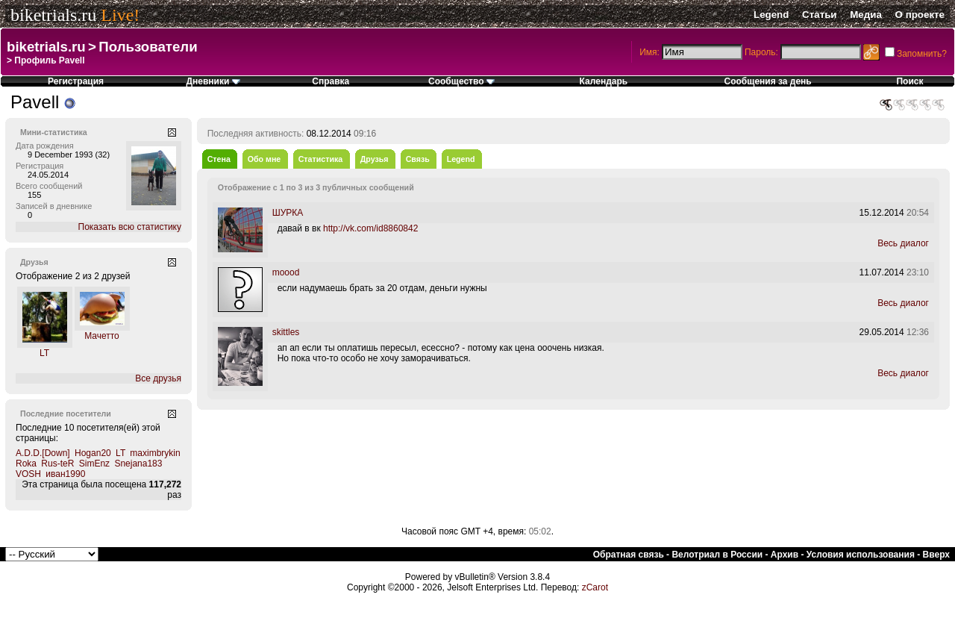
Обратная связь (628, 554)
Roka (26, 463)
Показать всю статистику (129, 227)
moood (286, 272)
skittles (286, 332)
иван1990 (65, 474)
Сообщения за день (768, 81)
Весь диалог (903, 243)
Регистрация (76, 81)
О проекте (920, 14)
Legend (771, 14)
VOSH (28, 474)
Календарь (604, 81)
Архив (784, 554)
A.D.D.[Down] (43, 453)
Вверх (936, 554)
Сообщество (461, 81)
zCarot (595, 587)
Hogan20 (93, 453)
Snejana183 (138, 463)
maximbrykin (155, 453)
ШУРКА (288, 213)
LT (44, 353)
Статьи (819, 14)
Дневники (212, 81)
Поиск (909, 81)
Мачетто (101, 336)
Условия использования (861, 554)
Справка (330, 81)
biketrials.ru (53, 15)
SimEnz (94, 463)
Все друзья (158, 378)
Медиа (866, 14)
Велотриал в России (717, 554)
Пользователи (147, 46)
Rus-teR (57, 463)
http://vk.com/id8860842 (370, 228)
